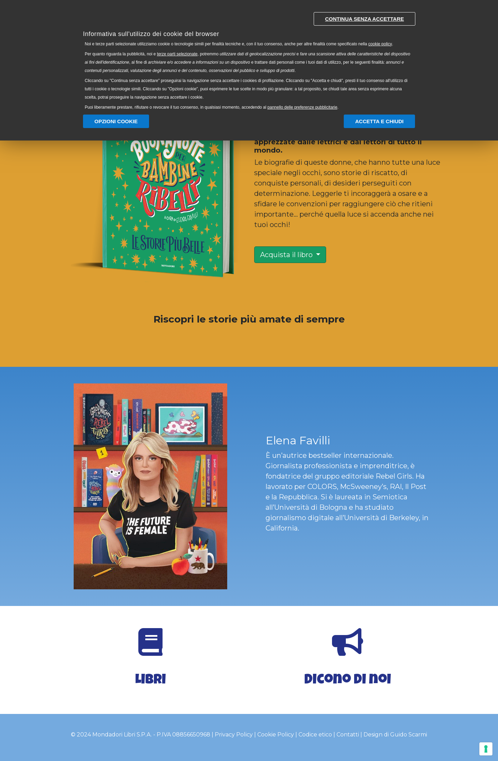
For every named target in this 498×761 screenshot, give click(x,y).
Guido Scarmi (408, 734)
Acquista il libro (287, 255)
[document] (249, 59)
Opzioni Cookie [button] (116, 121)
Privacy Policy (234, 734)
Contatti (347, 734)
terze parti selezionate (177, 54)
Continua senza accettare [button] (364, 19)
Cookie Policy (275, 734)
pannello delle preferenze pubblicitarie (302, 107)
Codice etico (315, 734)
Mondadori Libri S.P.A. (122, 734)
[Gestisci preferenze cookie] (485, 748)
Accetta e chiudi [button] (379, 121)
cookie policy (380, 44)
